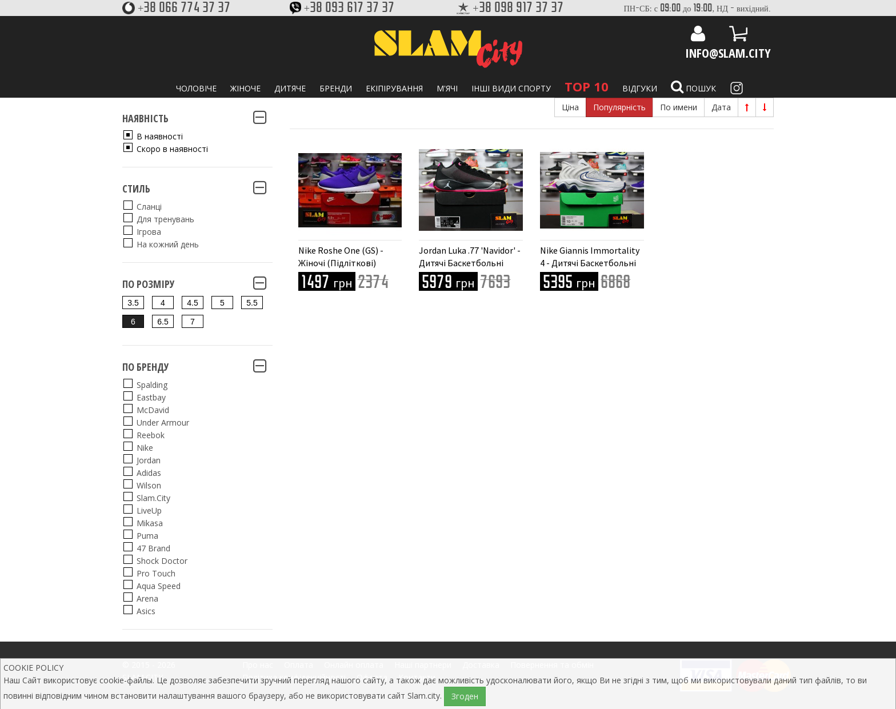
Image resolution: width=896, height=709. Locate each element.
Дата (721, 107)
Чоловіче (196, 88)
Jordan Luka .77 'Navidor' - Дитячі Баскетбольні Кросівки (470, 263)
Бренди (335, 88)
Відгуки (639, 88)
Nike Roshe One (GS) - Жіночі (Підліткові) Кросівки (340, 263)
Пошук (693, 87)
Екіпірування (394, 88)
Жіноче (245, 88)
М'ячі (447, 88)
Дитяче (290, 88)
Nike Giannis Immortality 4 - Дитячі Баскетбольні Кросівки (589, 263)
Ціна (570, 107)
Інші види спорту (511, 88)
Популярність (619, 107)
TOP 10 (587, 86)
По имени (678, 107)
